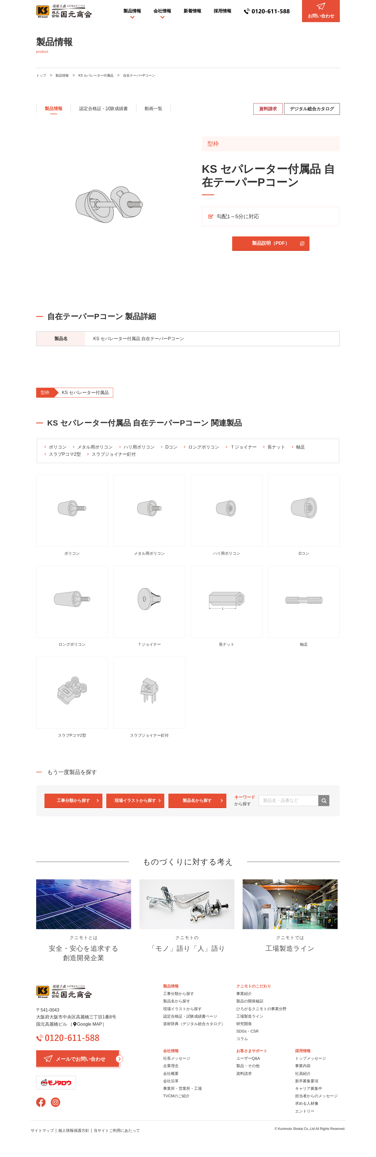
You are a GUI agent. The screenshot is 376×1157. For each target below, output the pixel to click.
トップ (41, 75)
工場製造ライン (249, 1016)
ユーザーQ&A (248, 1058)
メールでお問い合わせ (81, 1058)
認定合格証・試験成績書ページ (190, 1016)
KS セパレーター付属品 (95, 75)
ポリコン (58, 447)
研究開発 (244, 1024)
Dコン (171, 447)
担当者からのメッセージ (316, 1096)
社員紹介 (303, 1073)
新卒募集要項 (306, 1081)
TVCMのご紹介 (176, 1096)
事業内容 (303, 1066)
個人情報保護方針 (73, 1130)
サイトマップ (42, 1130)
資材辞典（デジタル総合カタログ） (194, 1024)
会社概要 (171, 1073)
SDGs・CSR (247, 1031)
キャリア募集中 (308, 1088)
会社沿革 (171, 1081)
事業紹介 (244, 993)
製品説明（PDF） (271, 243)
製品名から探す (197, 800)
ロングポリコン (203, 447)
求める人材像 (306, 1103)
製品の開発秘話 (249, 1001)
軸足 (300, 447)
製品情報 (132, 11)
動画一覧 (153, 108)
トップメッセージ (310, 1058)
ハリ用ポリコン (139, 447)
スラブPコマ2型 (65, 454)
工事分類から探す (73, 800)
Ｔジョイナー (243, 447)
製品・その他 (248, 1066)
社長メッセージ (176, 1058)
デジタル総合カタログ (312, 108)
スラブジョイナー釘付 (114, 454)
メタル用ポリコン (95, 447)
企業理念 (171, 1066)
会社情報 (162, 11)
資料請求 (268, 108)
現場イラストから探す (135, 800)
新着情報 (192, 11)
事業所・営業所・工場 (182, 1088)
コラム (242, 1038)
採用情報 (222, 11)
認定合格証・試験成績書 (103, 108)
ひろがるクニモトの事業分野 (261, 1009)
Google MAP (89, 1024)
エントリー (304, 1111)
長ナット (276, 447)
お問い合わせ (321, 10)
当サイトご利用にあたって (117, 1130)
